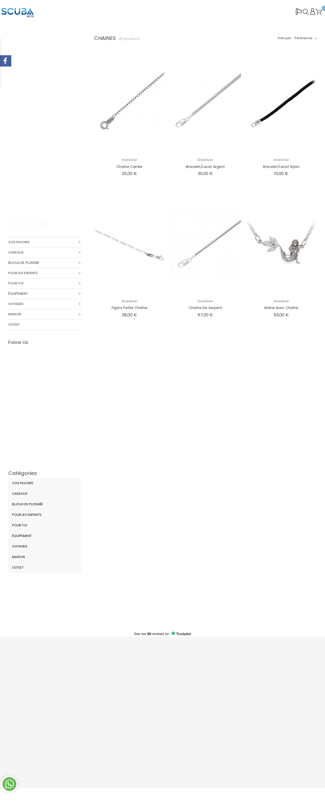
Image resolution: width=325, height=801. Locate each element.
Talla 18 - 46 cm (28, 164)
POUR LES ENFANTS (23, 273)
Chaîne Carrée (129, 166)
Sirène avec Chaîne (281, 307)
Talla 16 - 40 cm (28, 155)
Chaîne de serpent (205, 307)
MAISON (14, 314)
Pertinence (303, 38)
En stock (24, 52)
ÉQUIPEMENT (18, 293)
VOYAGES (16, 303)
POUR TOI (15, 283)
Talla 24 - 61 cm (28, 189)
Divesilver (129, 159)
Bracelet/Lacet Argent (205, 166)
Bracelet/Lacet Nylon (281, 166)
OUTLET (14, 324)
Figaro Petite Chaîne (129, 307)
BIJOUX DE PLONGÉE (23, 262)
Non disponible (28, 60)
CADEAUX (16, 252)
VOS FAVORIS (19, 242)
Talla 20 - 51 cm (28, 172)
